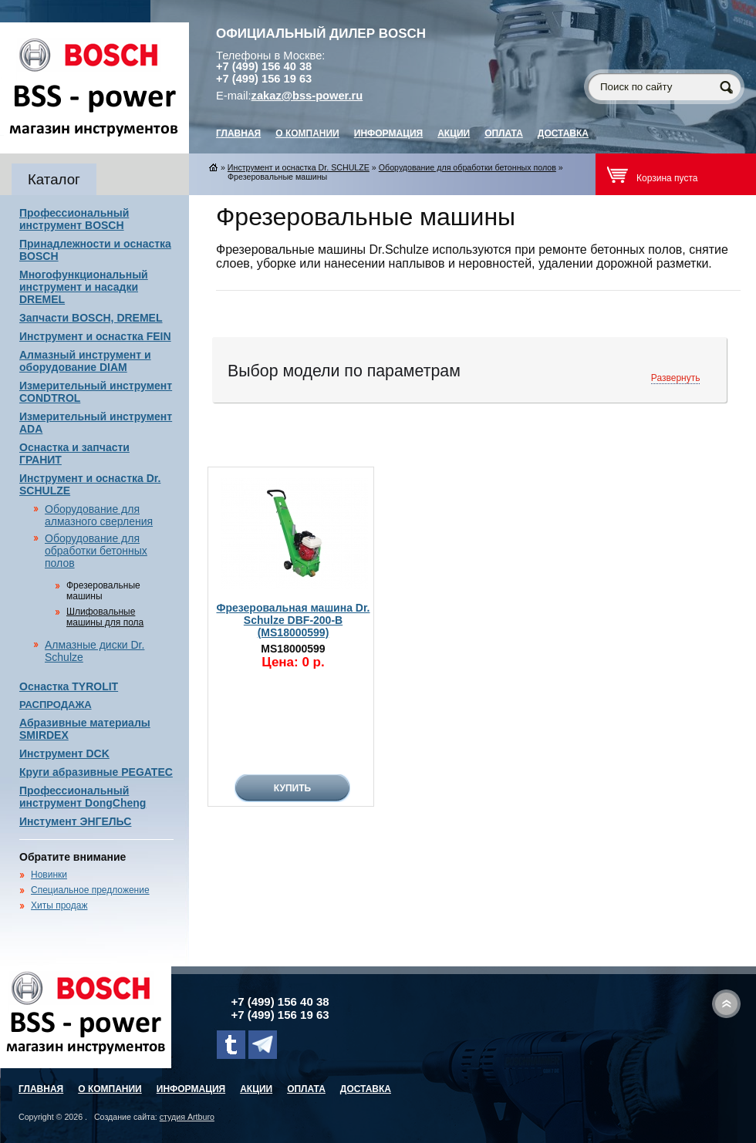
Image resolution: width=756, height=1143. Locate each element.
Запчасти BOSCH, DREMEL (91, 318)
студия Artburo (187, 1116)
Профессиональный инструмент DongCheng (82, 796)
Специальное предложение (90, 890)
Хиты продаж (59, 905)
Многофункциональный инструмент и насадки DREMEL (83, 286)
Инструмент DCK (64, 753)
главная (238, 133)
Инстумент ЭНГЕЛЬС (75, 821)
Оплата (503, 133)
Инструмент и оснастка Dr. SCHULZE (299, 167)
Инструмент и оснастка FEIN (95, 336)
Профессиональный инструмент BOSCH (74, 219)
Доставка (563, 133)
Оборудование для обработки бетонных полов (96, 550)
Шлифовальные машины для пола (104, 617)
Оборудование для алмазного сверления (99, 515)
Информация (388, 133)
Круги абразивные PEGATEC (96, 772)
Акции (453, 133)
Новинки (49, 874)
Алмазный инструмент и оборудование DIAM (85, 361)
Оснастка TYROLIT (68, 686)
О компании (307, 133)
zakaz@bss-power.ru (307, 95)
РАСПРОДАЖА (55, 704)
